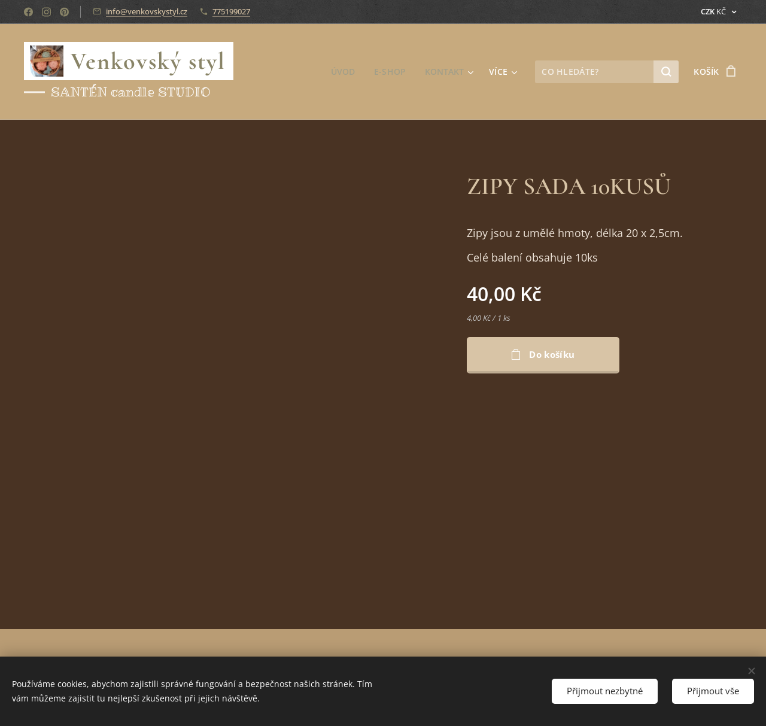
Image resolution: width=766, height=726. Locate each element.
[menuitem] (344, 72)
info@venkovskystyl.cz (146, 11)
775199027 (231, 11)
